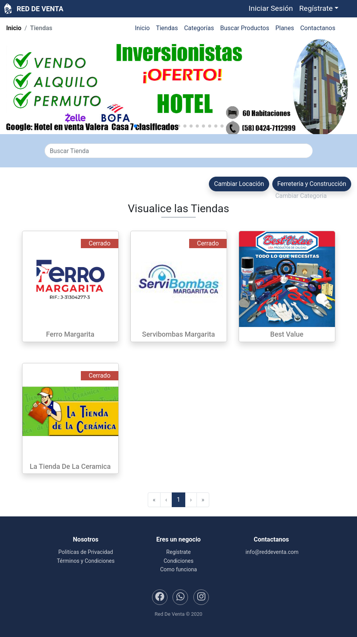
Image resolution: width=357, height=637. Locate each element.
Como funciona (178, 569)
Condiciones (178, 561)
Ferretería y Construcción (311, 183)
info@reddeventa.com (271, 552)
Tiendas (167, 28)
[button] (318, 8)
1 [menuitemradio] (178, 499)
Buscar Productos (244, 28)
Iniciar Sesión (271, 8)
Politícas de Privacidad (85, 552)
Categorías (199, 28)
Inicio (13, 28)
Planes (284, 28)
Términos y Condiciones (85, 561)
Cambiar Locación (239, 183)
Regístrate (178, 552)
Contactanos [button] (317, 28)
